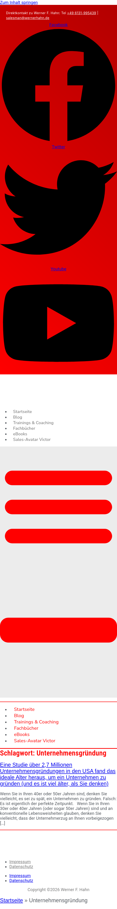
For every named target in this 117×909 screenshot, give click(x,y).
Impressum (20, 861)
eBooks (20, 434)
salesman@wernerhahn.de (27, 18)
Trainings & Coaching (33, 423)
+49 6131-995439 (81, 13)
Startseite (22, 411)
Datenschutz (21, 866)
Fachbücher (24, 428)
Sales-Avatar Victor (32, 439)
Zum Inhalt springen (19, 2)
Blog (17, 417)
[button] (58, 571)
